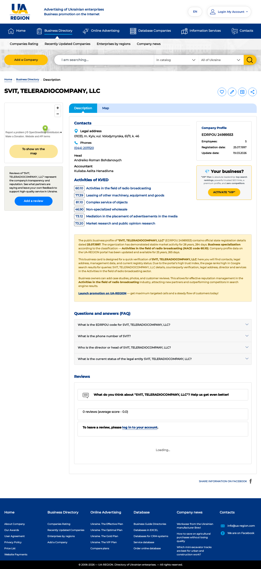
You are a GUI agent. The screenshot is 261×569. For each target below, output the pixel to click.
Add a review (33, 201)
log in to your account (139, 427)
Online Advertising (105, 31)
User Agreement (14, 536)
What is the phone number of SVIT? (104, 336)
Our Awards (11, 530)
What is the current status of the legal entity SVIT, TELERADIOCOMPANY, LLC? (135, 359)
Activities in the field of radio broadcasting (112, 188)
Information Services (205, 31)
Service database (144, 542)
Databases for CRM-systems (151, 536)
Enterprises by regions (113, 44)
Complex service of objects (101, 202)
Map (105, 108)
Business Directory (58, 31)
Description (83, 108)
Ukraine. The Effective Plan (106, 523)
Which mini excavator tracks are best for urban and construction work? (194, 551)
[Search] (104, 60)
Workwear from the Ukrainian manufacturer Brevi (195, 525)
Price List (9, 548)
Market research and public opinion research (114, 223)
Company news (148, 44)
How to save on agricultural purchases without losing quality (194, 537)
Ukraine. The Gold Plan (104, 536)
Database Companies (154, 31)
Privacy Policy (13, 542)
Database (142, 512)
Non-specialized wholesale (100, 209)
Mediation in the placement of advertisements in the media (126, 216)
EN (195, 11)
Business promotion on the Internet (85, 11)
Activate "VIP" (224, 192)
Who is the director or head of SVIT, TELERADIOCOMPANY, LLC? (124, 347)
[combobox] (221, 60)
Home (20, 31)
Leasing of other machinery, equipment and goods (119, 195)
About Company (14, 523)
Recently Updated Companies (67, 44)
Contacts (246, 31)
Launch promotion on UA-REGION (102, 293)
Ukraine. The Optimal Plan (106, 530)
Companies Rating (24, 44)
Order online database (147, 548)
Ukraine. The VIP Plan (103, 542)
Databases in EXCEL (146, 530)
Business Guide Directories (150, 523)
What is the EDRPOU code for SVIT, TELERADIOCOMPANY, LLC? (124, 325)
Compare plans (99, 548)
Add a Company (26, 60)
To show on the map (33, 151)
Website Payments (15, 554)
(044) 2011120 (84, 148)
